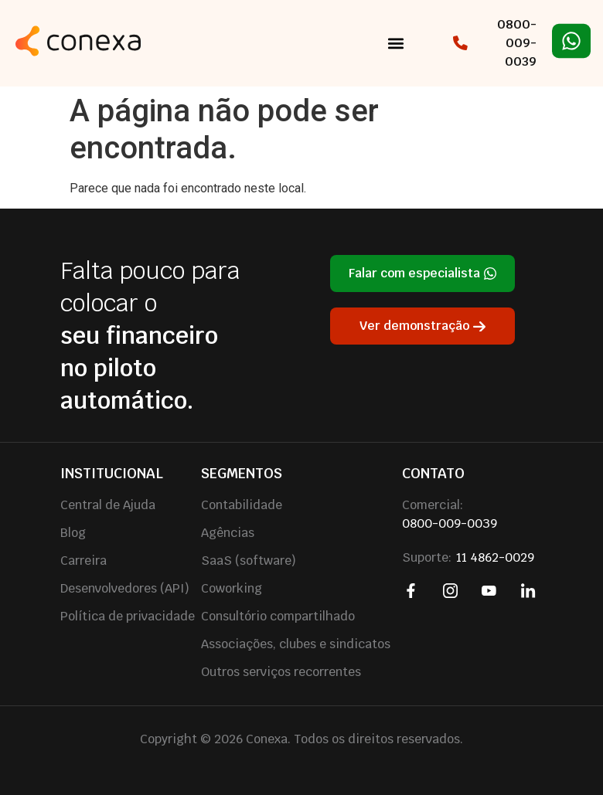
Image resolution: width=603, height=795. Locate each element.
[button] (396, 43)
